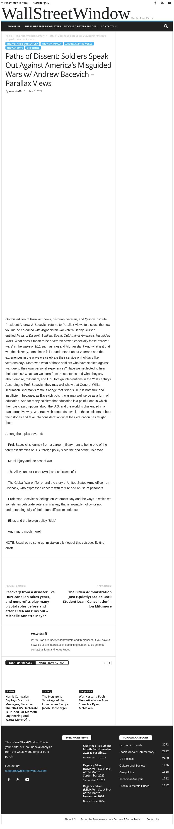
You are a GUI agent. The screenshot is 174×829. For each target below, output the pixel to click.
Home (8, 35)
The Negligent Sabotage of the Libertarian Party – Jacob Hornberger (55, 702)
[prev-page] (104, 662)
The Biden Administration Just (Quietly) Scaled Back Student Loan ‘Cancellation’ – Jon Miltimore (87, 599)
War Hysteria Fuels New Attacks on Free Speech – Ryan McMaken (93, 702)
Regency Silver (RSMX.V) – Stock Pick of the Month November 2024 (97, 791)
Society (10, 691)
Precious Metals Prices (134, 786)
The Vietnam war (51, 43)
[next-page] (109, 662)
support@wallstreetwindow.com (25, 770)
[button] (166, 26)
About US (13, 26)
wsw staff (15, 91)
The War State (15, 47)
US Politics (33, 47)
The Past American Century (30, 35)
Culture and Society (132, 765)
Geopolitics (86, 691)
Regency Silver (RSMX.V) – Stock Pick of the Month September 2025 (97, 770)
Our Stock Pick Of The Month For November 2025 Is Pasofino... (97, 749)
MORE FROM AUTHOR (52, 662)
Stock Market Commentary (136, 752)
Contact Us (108, 26)
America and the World (78, 43)
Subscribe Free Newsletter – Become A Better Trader (61, 26)
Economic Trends (130, 745)
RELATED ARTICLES (20, 662)
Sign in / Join (41, 3)
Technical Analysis (131, 779)
